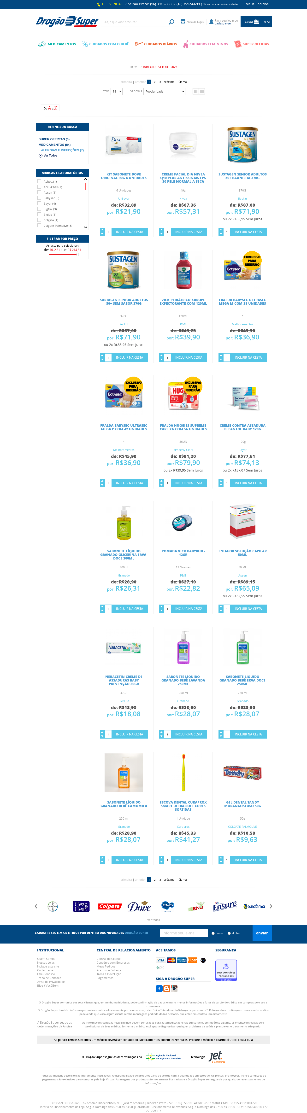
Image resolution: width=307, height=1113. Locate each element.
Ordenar (136, 91)
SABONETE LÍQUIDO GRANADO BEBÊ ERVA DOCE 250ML (242, 680)
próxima (169, 81)
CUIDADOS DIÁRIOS (156, 44)
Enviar (262, 933)
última (182, 81)
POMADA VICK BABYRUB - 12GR (183, 552)
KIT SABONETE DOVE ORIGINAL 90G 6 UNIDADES (124, 176)
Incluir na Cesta (129, 232)
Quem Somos (46, 959)
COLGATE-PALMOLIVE (242, 826)
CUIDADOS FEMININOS (205, 44)
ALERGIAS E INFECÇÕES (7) (62, 150)
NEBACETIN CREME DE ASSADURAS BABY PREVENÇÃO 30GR (123, 680)
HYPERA (123, 701)
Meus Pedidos (257, 4)
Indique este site (48, 966)
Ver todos (153, 920)
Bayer (243, 450)
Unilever (124, 198)
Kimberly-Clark (183, 450)
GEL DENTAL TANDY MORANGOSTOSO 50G (242, 804)
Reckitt (242, 198)
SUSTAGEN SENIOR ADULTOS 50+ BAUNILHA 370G (242, 176)
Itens (105, 91)
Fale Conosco (46, 974)
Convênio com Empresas (113, 962)
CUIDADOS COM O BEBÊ (105, 44)
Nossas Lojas (46, 962)
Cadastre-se (45, 970)
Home (134, 67)
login (230, 20)
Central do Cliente (109, 959)
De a (50, 108)
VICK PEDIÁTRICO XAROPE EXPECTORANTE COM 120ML (183, 301)
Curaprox (183, 826)
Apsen (242, 575)
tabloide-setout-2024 (159, 67)
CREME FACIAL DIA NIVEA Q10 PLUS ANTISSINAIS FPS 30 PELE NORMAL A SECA (183, 178)
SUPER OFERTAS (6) (54, 139)
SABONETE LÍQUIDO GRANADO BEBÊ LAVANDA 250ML (183, 680)
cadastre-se (223, 23)
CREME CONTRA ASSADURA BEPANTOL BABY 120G (243, 427)
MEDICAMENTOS (57, 44)
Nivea (183, 198)
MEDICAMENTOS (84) (55, 144)
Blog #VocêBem (48, 985)
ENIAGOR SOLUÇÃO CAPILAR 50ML (242, 552)
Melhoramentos (242, 324)
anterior (140, 81)
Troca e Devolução (109, 974)
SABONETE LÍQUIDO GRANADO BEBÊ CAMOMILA (123, 804)
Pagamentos (105, 978)
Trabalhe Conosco (49, 978)
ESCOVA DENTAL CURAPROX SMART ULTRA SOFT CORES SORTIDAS (183, 806)
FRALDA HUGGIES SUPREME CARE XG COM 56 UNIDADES (183, 427)
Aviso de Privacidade (51, 982)
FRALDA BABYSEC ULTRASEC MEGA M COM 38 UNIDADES (242, 301)
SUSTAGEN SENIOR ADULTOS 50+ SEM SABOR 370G (124, 301)
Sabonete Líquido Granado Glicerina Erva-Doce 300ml (123, 554)
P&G (183, 324)
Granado (124, 575)
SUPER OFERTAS (251, 44)
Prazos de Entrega (109, 970)
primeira (126, 81)
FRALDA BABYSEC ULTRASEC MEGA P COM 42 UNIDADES (123, 427)
